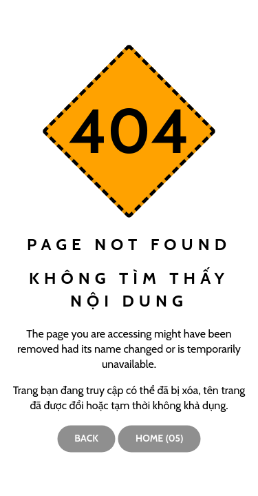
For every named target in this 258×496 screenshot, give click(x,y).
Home (160, 438)
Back (86, 438)
